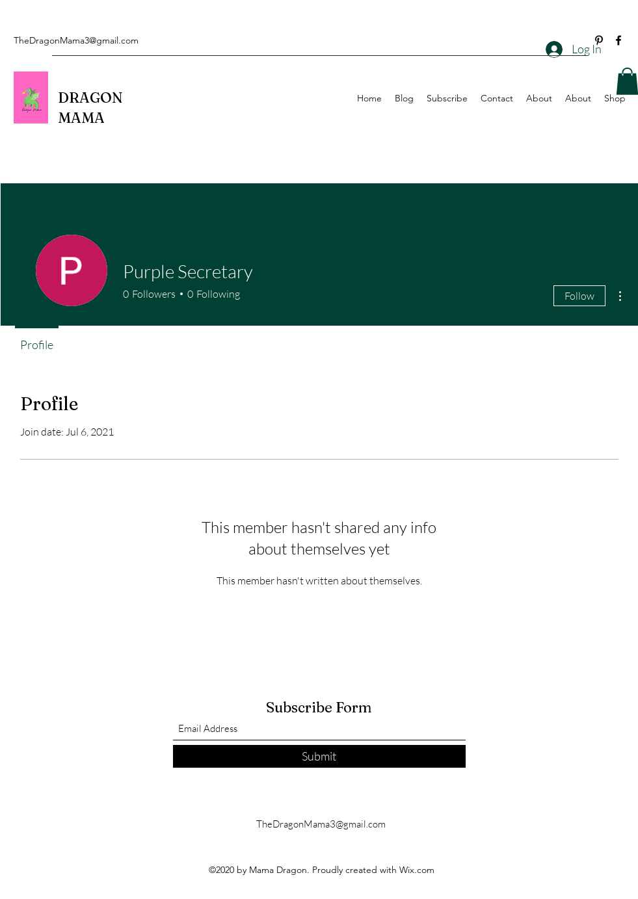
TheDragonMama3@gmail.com (76, 40)
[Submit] (319, 756)
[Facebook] (618, 40)
